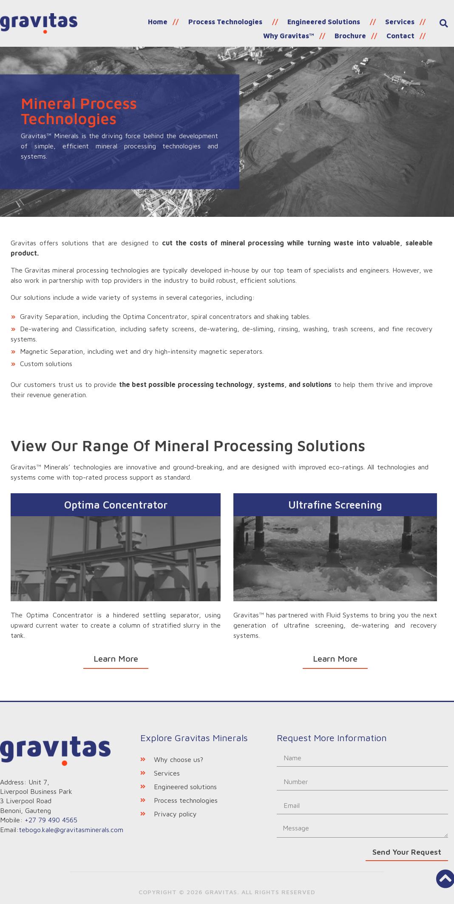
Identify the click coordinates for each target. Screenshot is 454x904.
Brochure (355, 32)
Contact (402, 32)
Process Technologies (166, 20)
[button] (115, 659)
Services (333, 20)
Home (102, 20)
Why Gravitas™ (390, 20)
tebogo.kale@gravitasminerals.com (71, 829)
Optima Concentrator (115, 505)
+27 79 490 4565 (51, 820)
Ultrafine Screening (335, 505)
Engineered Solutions (260, 20)
